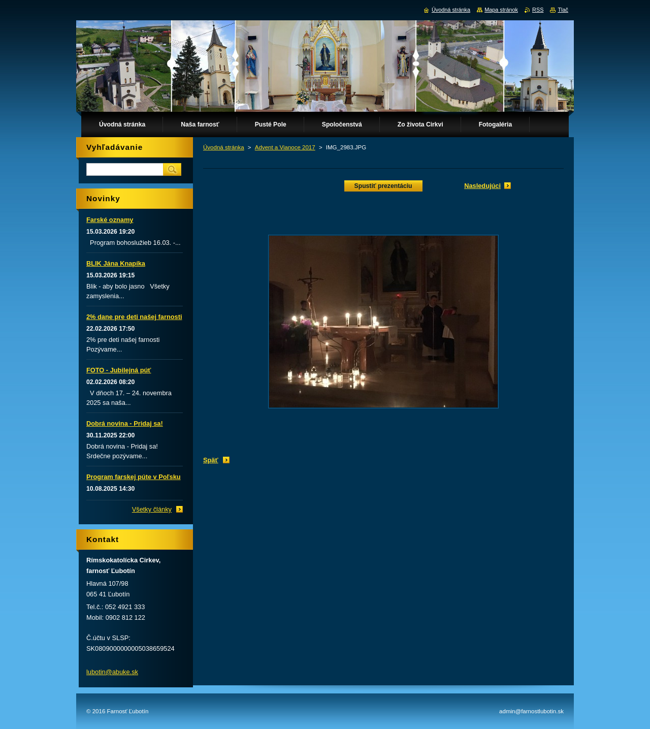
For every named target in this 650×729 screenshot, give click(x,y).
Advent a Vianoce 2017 (285, 147)
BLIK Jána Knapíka (115, 263)
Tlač (563, 10)
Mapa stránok (501, 10)
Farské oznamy (109, 220)
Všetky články (152, 509)
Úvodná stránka (223, 147)
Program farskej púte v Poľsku (133, 477)
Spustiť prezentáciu (383, 185)
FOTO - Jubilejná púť (118, 370)
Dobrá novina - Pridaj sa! (124, 423)
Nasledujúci (482, 185)
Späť (210, 460)
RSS (537, 10)
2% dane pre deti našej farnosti (134, 317)
